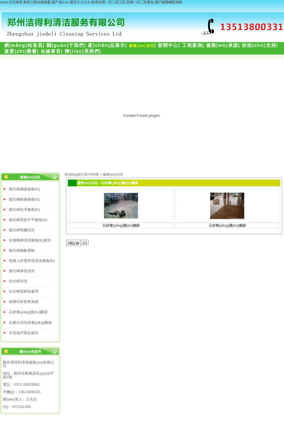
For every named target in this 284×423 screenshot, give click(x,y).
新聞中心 (168, 45)
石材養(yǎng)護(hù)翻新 (121, 226)
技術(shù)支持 (259, 45)
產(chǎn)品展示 (106, 45)
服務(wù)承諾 (222, 45)
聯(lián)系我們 (82, 51)
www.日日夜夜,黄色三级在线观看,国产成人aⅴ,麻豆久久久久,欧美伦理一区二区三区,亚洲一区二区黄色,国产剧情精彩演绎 (91, 2)
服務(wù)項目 (141, 46)
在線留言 (51, 51)
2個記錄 (73, 243)
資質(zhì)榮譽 (20, 51)
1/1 (85, 243)
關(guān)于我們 (65, 45)
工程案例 (192, 45)
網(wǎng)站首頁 (23, 45)
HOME (94, 174)
